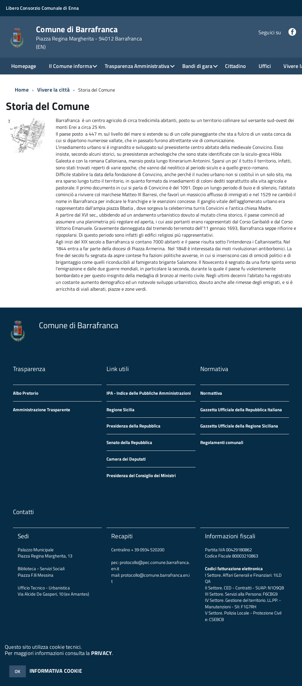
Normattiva (211, 393)
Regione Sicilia (120, 409)
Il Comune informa (70, 66)
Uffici (265, 66)
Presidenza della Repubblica (133, 425)
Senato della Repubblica (129, 442)
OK (17, 671)
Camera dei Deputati (126, 459)
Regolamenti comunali (221, 442)
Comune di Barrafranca (89, 37)
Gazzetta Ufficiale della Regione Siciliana (239, 425)
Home (22, 90)
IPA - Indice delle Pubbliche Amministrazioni (148, 393)
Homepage (23, 66)
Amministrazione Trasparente (41, 409)
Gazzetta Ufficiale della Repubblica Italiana (241, 409)
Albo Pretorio (25, 393)
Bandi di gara (197, 66)
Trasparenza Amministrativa (137, 66)
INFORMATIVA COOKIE (55, 671)
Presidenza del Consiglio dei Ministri (141, 475)
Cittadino (235, 66)
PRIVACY (101, 653)
